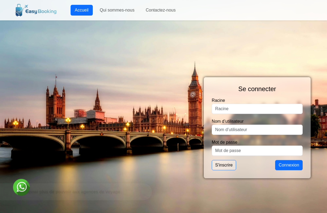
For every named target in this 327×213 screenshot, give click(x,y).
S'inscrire (224, 165)
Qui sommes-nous (117, 10)
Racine (218, 100)
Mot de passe (224, 142)
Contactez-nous (161, 10)
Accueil (82, 10)
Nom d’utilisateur (228, 121)
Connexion (289, 165)
